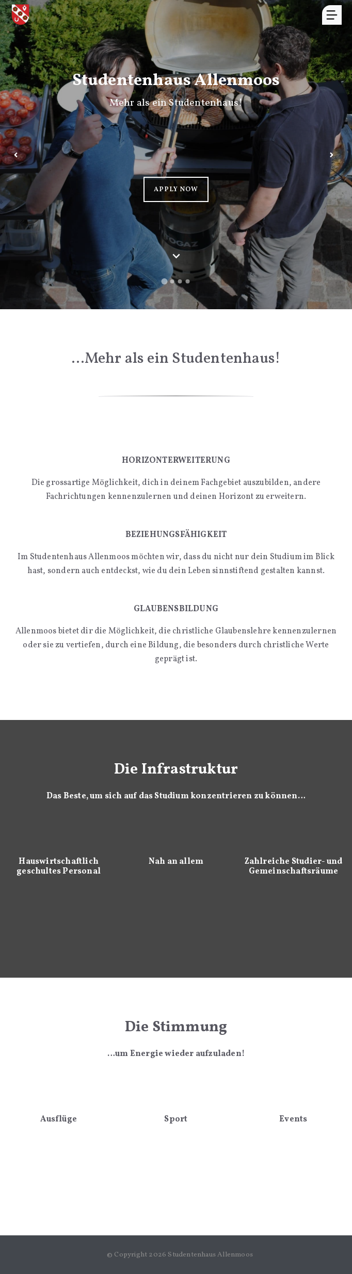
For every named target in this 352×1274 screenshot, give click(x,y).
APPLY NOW (176, 189)
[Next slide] (331, 154)
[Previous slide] (15, 154)
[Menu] (332, 15)
